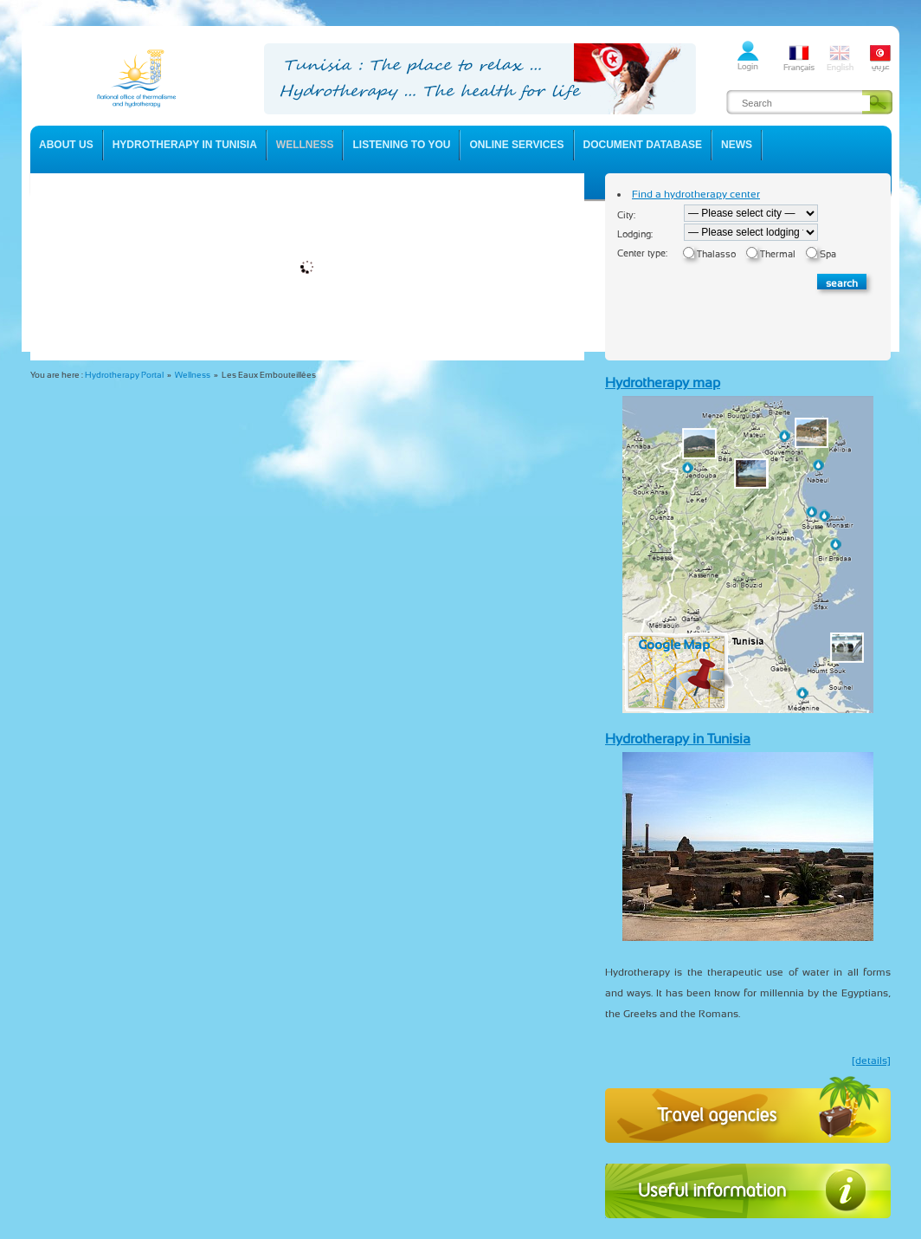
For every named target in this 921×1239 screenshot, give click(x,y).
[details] (871, 1060)
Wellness (192, 374)
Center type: (642, 253)
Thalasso (716, 254)
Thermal (777, 254)
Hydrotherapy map (662, 382)
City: (626, 215)
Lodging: (635, 234)
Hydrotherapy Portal (124, 374)
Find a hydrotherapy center (696, 194)
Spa (828, 254)
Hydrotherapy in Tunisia (677, 738)
